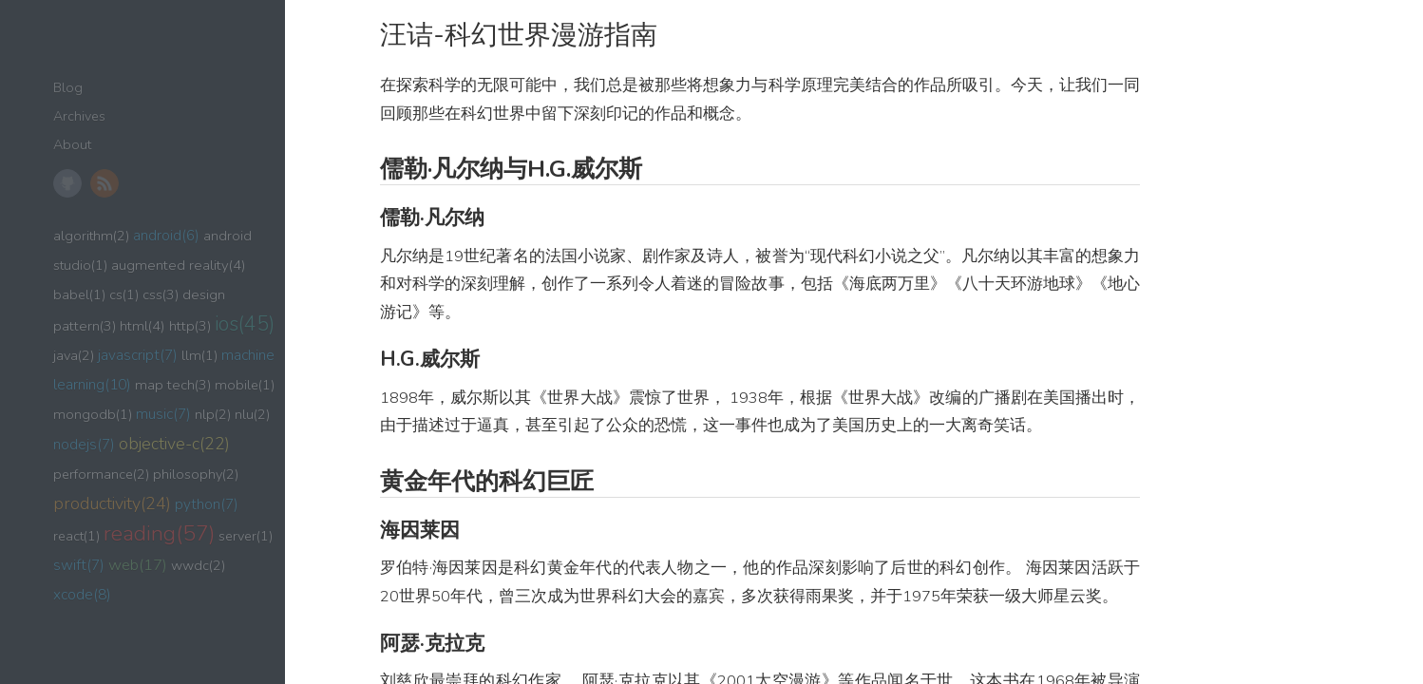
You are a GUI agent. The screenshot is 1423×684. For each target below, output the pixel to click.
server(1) (245, 535)
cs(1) (124, 294)
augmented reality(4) (178, 265)
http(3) (190, 325)
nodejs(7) (84, 444)
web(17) (137, 565)
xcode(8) (82, 594)
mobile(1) (245, 384)
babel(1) (79, 294)
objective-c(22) (174, 443)
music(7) (163, 414)
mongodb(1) (92, 414)
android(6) (166, 235)
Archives (79, 116)
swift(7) (78, 565)
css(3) (160, 294)
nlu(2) (252, 414)
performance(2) (101, 474)
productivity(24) (112, 503)
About (72, 145)
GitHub (67, 183)
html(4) (142, 325)
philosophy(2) (195, 474)
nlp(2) (213, 414)
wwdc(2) (198, 565)
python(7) (206, 504)
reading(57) (159, 533)
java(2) (73, 355)
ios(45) (245, 324)
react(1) (76, 535)
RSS (104, 183)
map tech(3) (173, 384)
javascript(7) (138, 355)
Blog (68, 88)
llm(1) (199, 355)
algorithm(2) (91, 235)
